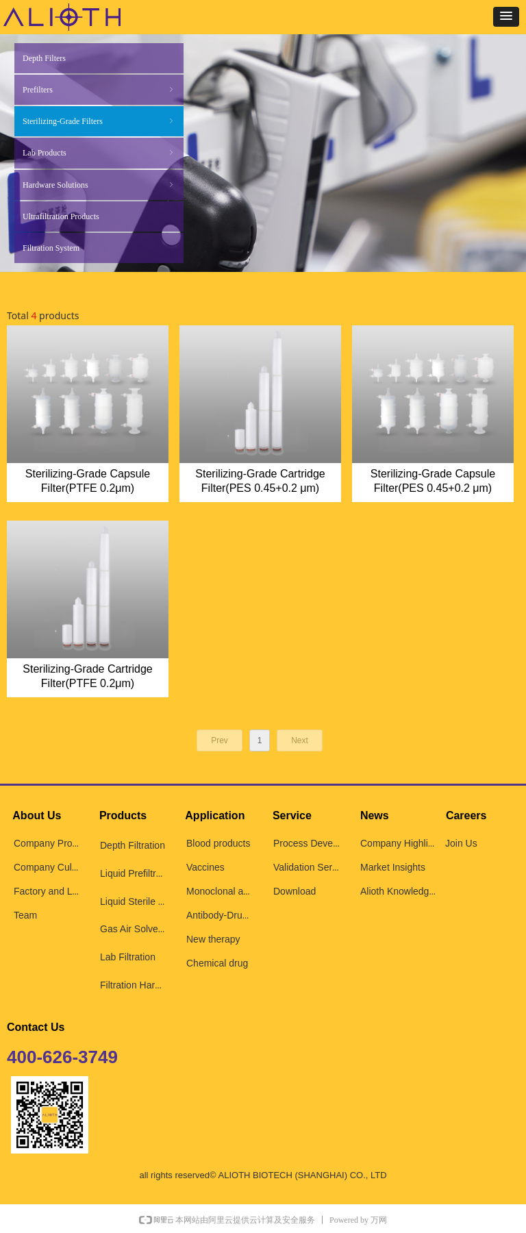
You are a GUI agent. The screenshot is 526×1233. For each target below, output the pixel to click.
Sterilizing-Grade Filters (99, 121)
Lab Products (99, 153)
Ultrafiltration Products (61, 216)
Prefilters (99, 90)
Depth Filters (44, 58)
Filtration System (51, 248)
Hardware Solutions (99, 185)
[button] (506, 17)
